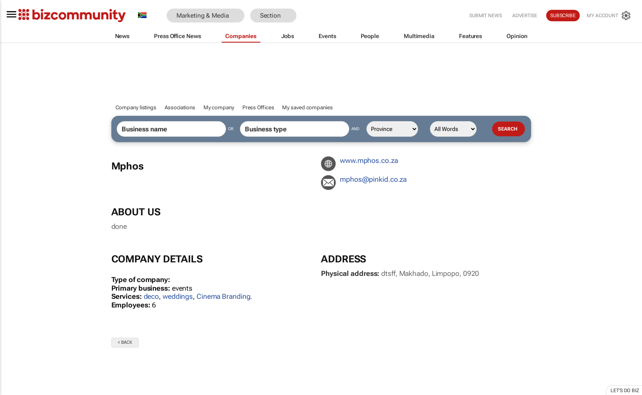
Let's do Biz (624, 390)
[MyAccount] (609, 15)
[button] (308, 15)
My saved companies (307, 107)
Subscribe (563, 15)
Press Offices (258, 107)
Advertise (524, 15)
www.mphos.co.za (369, 160)
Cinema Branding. (224, 296)
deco (151, 296)
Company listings (135, 107)
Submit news (485, 15)
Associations (180, 107)
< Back (125, 342)
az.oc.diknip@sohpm (373, 179)
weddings (178, 296)
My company (218, 107)
